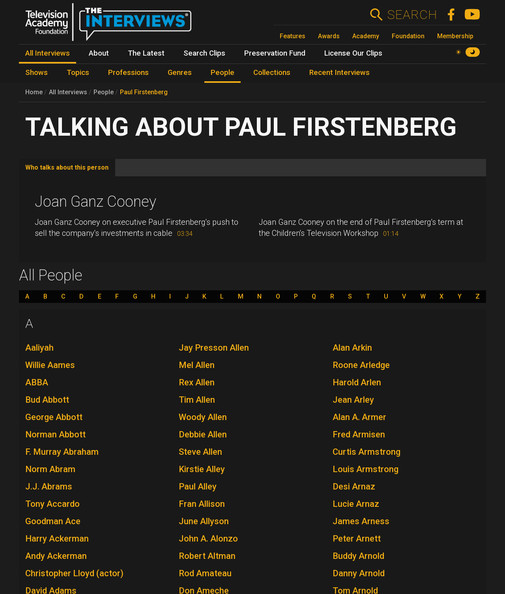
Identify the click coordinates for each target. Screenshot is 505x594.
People (104, 92)
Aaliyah (39, 348)
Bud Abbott (47, 400)
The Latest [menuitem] (146, 53)
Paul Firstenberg (144, 92)
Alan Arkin (352, 348)
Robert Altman (207, 556)
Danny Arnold (359, 573)
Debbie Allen (203, 434)
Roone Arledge (361, 365)
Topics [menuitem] (78, 72)
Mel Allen (197, 365)
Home (34, 92)
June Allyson (204, 521)
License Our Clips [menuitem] (353, 53)
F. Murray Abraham (62, 452)
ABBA (36, 382)
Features (292, 36)
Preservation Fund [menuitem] (274, 53)
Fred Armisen (359, 434)
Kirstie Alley (202, 469)
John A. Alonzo (208, 539)
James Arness (361, 521)
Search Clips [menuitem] (204, 53)
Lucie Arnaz (356, 504)
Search (412, 14)
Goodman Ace (52, 521)
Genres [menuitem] (180, 72)
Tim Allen (197, 400)
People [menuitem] (222, 72)
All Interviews (68, 92)
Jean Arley (353, 400)
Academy (365, 36)
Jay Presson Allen (214, 348)
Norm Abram (50, 469)
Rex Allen (197, 382)
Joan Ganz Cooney (95, 201)
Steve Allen (200, 452)
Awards (329, 36)
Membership (455, 36)
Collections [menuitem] (271, 72)
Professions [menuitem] (128, 72)
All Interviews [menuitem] (47, 53)
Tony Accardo (52, 504)
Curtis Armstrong (366, 452)
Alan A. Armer (359, 417)
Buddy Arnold (358, 556)
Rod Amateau (205, 573)
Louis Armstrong (365, 469)
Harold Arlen (357, 382)
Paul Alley (198, 486)
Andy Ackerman (56, 556)
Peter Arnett (357, 539)
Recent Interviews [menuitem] (339, 72)
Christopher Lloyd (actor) (74, 573)
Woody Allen (203, 417)
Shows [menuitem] (36, 72)
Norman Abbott (55, 434)
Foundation (408, 36)
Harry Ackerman (57, 539)
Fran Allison (202, 504)
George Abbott (53, 417)
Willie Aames (50, 365)
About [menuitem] (99, 53)
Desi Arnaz (354, 486)
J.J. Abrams (48, 486)
